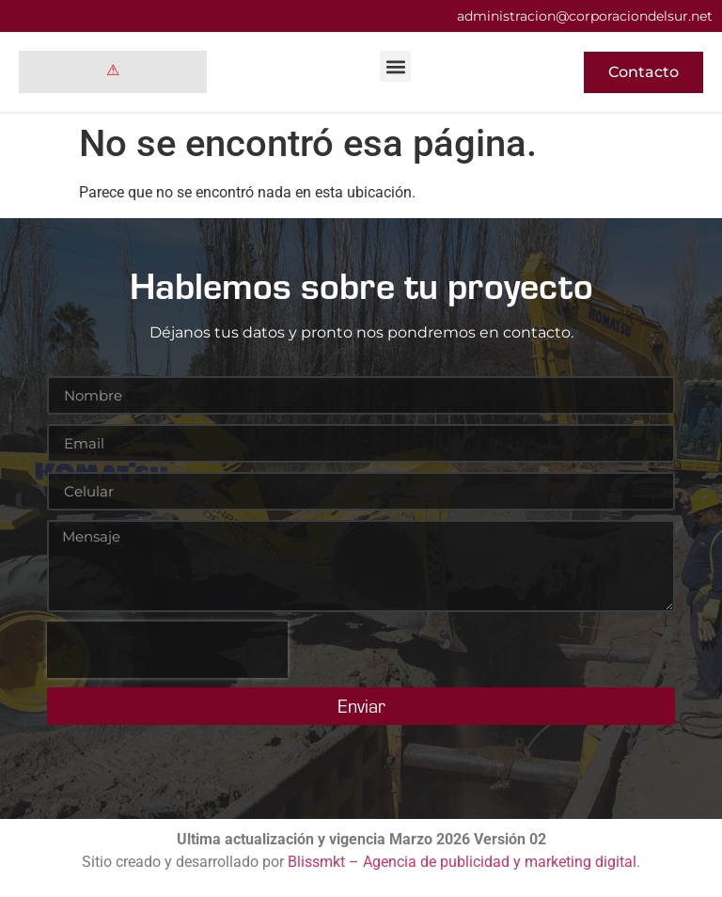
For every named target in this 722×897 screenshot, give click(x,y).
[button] (395, 66)
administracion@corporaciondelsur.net (585, 16)
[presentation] (167, 650)
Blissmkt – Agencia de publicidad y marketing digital (462, 862)
